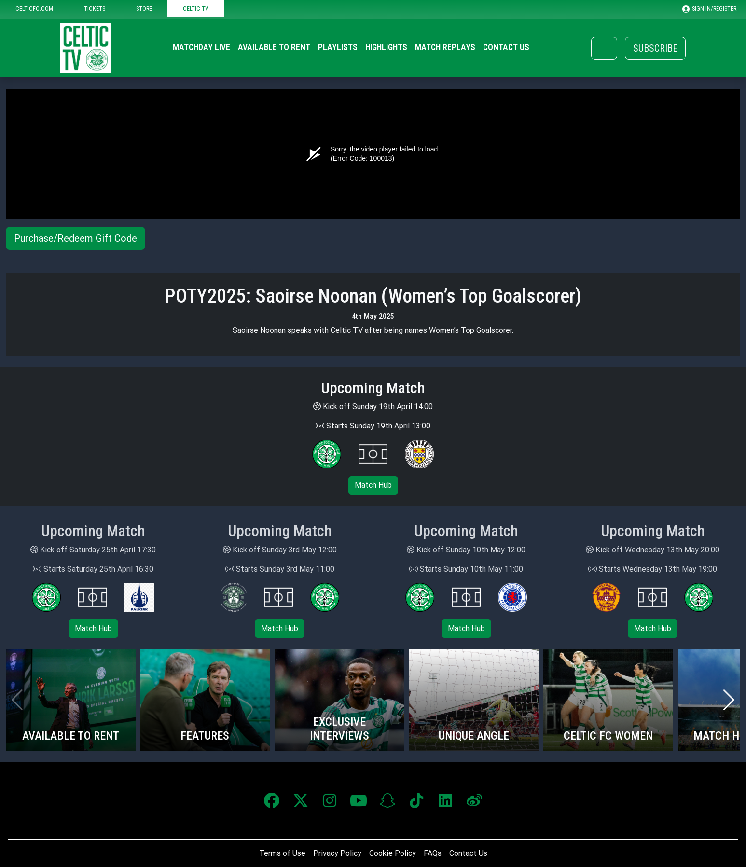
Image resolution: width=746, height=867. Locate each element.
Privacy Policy (337, 853)
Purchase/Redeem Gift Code (75, 238)
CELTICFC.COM (34, 8)
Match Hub (373, 485)
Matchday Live (201, 47)
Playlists (338, 47)
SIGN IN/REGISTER (709, 9)
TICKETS (94, 8)
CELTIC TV (195, 8)
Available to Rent (274, 47)
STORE (144, 8)
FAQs (433, 853)
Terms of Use (282, 853)
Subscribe (655, 48)
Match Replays (445, 47)
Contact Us (506, 47)
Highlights (386, 47)
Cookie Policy (392, 853)
